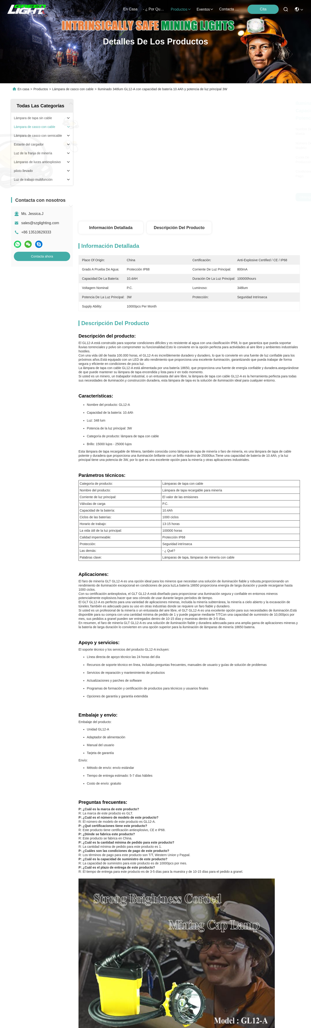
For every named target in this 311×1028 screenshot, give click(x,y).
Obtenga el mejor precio (235, 197)
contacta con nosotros (230, 9)
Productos (40, 89)
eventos (205, 9)
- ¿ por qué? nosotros (154, 9)
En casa (130, 9)
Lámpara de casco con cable (73, 89)
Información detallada (111, 227)
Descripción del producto (179, 227)
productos (181, 9)
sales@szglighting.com (40, 223)
